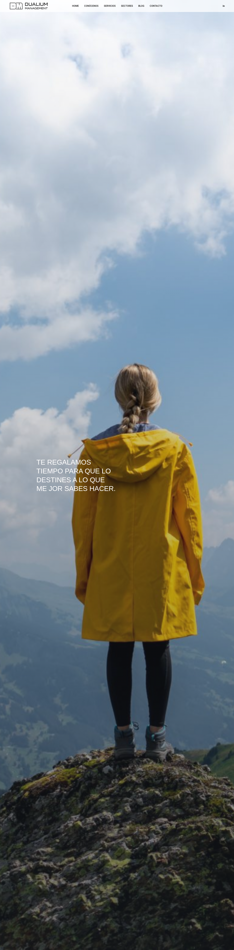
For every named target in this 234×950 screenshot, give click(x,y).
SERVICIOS (108, 5)
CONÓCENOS (90, 5)
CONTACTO (154, 5)
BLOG (140, 5)
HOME (74, 5)
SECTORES (126, 5)
